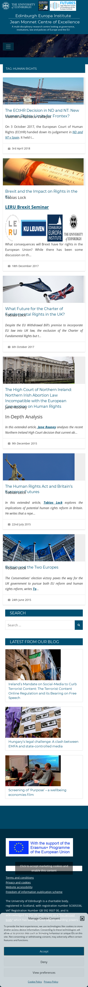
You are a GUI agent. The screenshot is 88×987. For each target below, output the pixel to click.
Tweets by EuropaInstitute (44, 866)
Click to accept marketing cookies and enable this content (44, 866)
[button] (82, 918)
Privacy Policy (51, 981)
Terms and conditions (20, 876)
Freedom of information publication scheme (34, 890)
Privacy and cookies (18, 880)
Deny (44, 962)
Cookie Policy (35, 981)
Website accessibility (19, 885)
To (34, 587)
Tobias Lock (53, 501)
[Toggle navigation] (8, 46)
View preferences (44, 972)
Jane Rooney (47, 425)
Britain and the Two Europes (32, 565)
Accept (44, 951)
